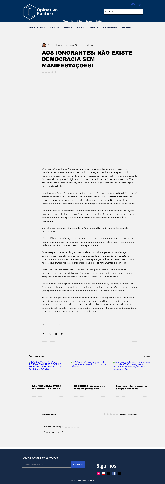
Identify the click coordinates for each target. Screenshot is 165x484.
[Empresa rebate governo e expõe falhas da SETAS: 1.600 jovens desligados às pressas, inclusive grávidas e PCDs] (131, 371)
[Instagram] (98, 473)
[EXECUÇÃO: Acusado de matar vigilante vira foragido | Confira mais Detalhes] (89, 371)
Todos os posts (37, 27)
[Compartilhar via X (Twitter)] (49, 333)
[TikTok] (108, 473)
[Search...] (123, 11)
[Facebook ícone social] (114, 473)
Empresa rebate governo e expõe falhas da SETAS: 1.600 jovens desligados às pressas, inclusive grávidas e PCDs (131, 387)
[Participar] (78, 464)
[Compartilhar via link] (62, 333)
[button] (147, 27)
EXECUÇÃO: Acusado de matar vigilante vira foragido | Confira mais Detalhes (89, 387)
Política (68, 27)
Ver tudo (146, 356)
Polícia (80, 27)
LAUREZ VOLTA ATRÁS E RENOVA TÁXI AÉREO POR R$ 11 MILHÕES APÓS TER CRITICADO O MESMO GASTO (47, 387)
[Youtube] (103, 473)
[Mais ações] (135, 45)
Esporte (94, 27)
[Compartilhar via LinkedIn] (56, 333)
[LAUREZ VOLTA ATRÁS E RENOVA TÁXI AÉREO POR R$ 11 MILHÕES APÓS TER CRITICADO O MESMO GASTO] (47, 371)
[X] (119, 473)
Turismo (126, 27)
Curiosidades (110, 27)
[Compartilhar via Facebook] (43, 333)
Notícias (54, 27)
